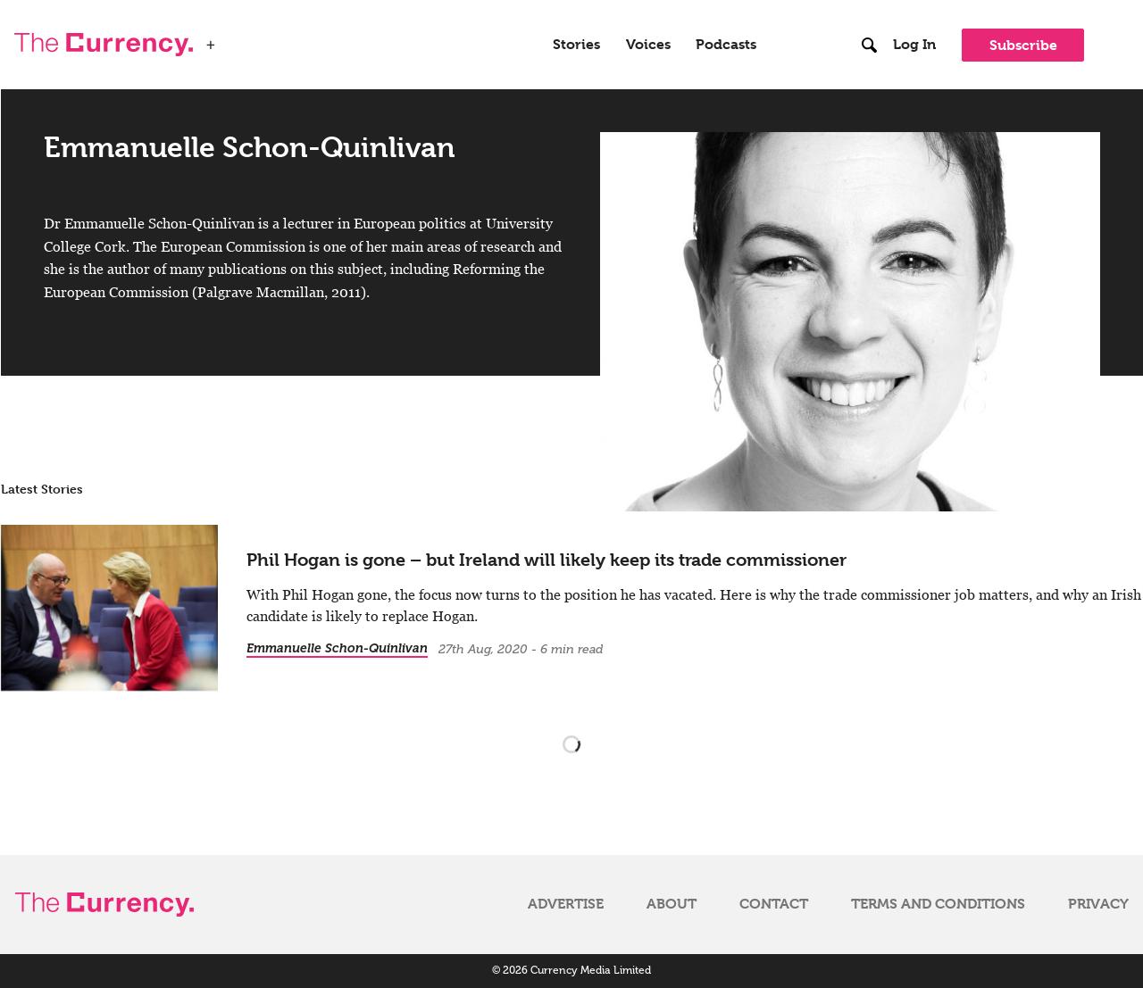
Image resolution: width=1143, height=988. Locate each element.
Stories (576, 45)
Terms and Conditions (938, 904)
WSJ (239, 39)
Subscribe (1023, 45)
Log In (914, 45)
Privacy (1098, 904)
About (672, 904)
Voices (648, 45)
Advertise (566, 904)
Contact (773, 904)
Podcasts (726, 45)
